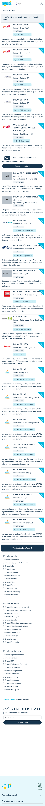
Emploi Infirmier (11, 636)
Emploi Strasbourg (12, 591)
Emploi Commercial (13, 629)
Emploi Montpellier (12, 575)
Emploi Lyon (10, 569)
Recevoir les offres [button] (22, 166)
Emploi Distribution (12, 667)
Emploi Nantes (11, 579)
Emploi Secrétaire (12, 642)
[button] (41, 3)
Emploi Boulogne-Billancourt (16, 563)
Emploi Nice (10, 582)
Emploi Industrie (11, 677)
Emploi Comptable (12, 632)
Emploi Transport (12, 690)
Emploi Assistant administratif (17, 607)
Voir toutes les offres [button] (23, 548)
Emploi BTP (9, 661)
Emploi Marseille (11, 572)
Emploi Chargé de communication (18, 623)
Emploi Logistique (12, 680)
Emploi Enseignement (13, 670)
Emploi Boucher (11, 613)
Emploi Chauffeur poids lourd (16, 626)
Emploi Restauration (13, 683)
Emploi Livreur (10, 639)
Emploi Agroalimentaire (14, 655)
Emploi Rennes (11, 588)
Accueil (6, 699)
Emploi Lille (9, 566)
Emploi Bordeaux (12, 560)
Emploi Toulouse (11, 595)
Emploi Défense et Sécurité (16, 664)
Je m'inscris (22, 722)
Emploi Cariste (11, 620)
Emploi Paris (10, 585)
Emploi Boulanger (12, 617)
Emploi (12, 699)
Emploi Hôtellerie (12, 674)
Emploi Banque (11, 658)
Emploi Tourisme (11, 686)
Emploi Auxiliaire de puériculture (18, 610)
